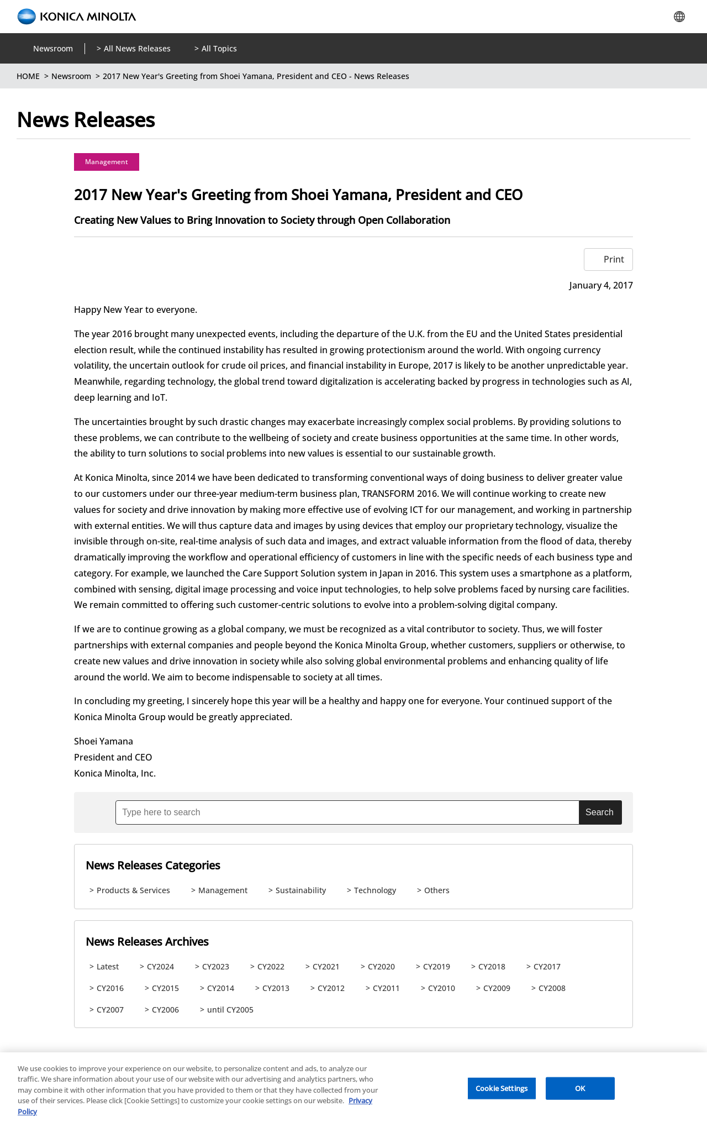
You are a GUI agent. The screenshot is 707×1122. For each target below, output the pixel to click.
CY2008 (552, 988)
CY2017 (547, 966)
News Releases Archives (147, 941)
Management (106, 161)
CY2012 (331, 988)
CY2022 (270, 966)
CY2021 (326, 966)
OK (580, 1094)
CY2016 (110, 988)
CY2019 (436, 966)
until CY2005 (230, 1009)
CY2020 (381, 966)
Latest (108, 966)
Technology (375, 890)
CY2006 (165, 1009)
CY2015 (165, 988)
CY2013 (275, 988)
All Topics (219, 48)
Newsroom (53, 48)
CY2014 (220, 988)
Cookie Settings (501, 1094)
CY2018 (491, 966)
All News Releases (137, 48)
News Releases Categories (153, 865)
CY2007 (110, 1009)
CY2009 (496, 988)
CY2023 (215, 966)
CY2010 (441, 988)
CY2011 (386, 988)
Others (437, 890)
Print (614, 259)
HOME (28, 76)
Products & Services (133, 890)
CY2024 (160, 966)
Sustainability (301, 890)
